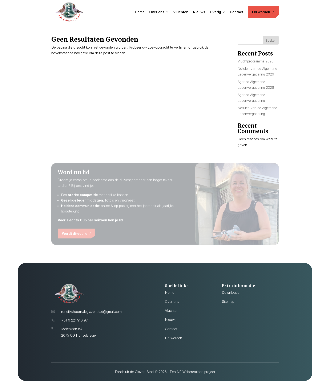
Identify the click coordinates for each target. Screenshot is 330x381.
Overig (215, 12)
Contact (236, 12)
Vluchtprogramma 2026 (256, 61)
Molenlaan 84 (71, 329)
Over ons (156, 12)
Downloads (230, 292)
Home (140, 12)
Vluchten (180, 12)
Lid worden (261, 12)
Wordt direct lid (74, 235)
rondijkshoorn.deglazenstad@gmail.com (91, 312)
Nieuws (199, 12)
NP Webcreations (190, 372)
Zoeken (271, 40)
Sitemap (228, 301)
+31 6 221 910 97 (74, 320)
